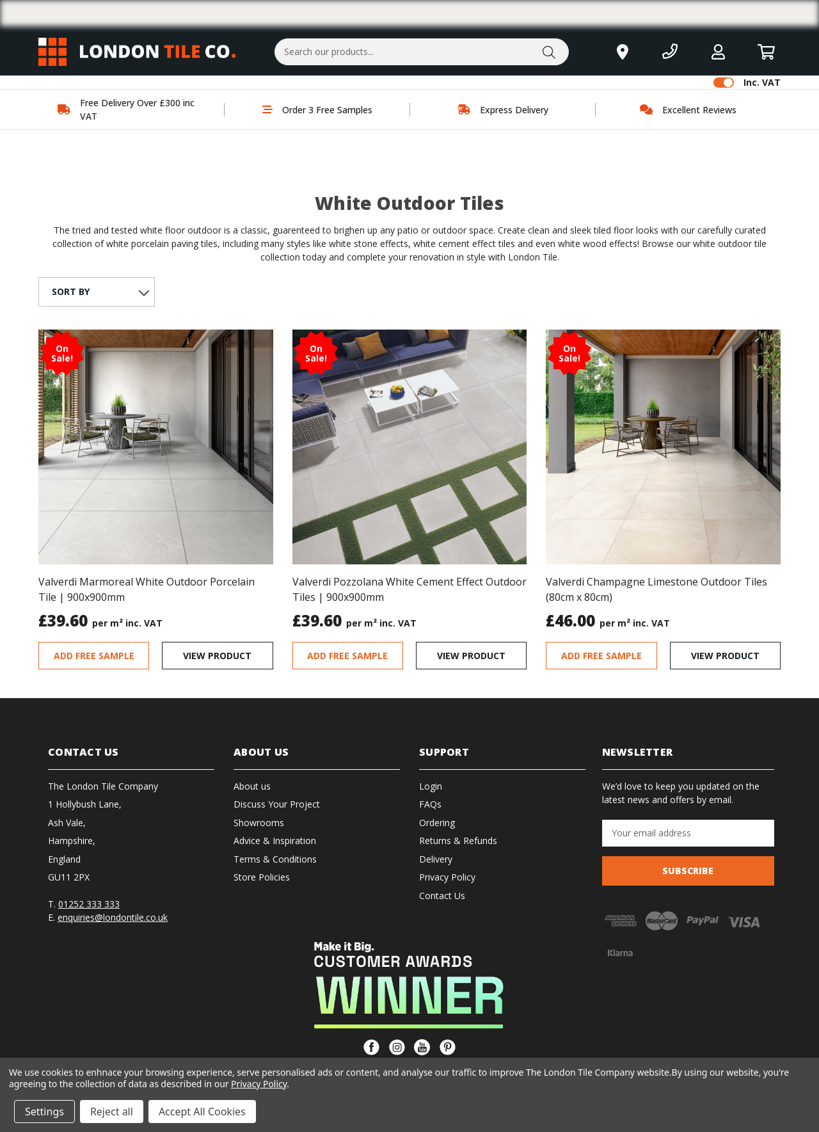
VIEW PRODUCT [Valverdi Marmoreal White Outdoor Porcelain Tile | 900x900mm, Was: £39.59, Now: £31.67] (217, 656)
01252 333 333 (89, 904)
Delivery (435, 859)
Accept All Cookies (202, 1111)
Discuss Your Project (277, 804)
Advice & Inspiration (275, 840)
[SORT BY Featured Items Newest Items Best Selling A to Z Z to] (96, 292)
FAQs (430, 804)
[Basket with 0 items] (766, 51)
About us (252, 786)
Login (430, 786)
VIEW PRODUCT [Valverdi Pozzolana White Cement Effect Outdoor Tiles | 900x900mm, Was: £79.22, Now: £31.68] (471, 656)
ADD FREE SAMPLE (94, 656)
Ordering (437, 823)
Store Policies (262, 877)
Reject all (111, 1111)
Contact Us (442, 895)
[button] (409, 985)
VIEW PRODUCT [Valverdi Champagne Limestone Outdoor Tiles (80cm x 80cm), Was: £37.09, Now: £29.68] (725, 656)
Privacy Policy (447, 877)
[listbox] (95, 291)
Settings (44, 1111)
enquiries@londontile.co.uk (113, 917)
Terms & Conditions (275, 859)
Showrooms (259, 823)
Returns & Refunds (458, 840)
